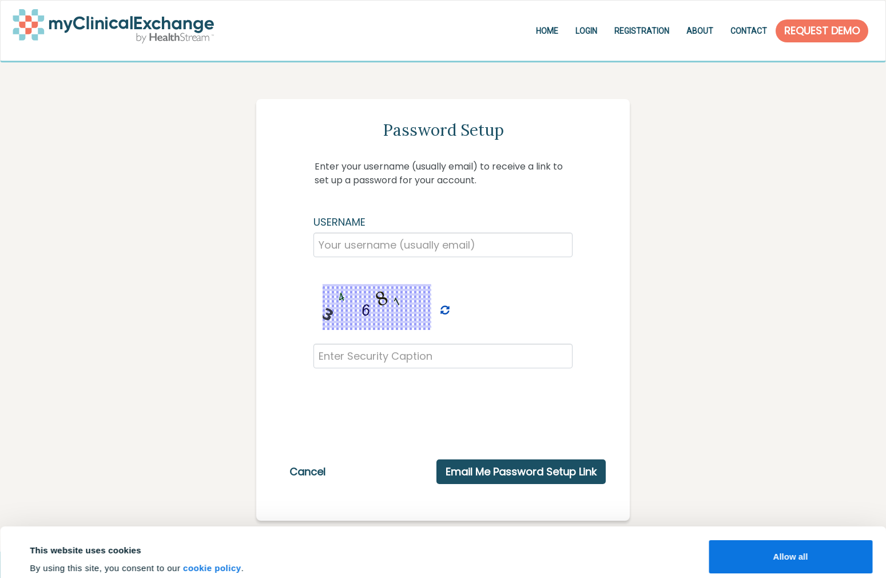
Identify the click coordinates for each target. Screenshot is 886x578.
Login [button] (586, 31)
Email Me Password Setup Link (521, 472)
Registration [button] (641, 31)
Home (547, 31)
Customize (791, 547)
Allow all (790, 510)
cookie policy (212, 521)
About (699, 31)
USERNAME (339, 222)
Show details (56, 553)
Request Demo (822, 30)
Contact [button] (748, 31)
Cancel (307, 472)
